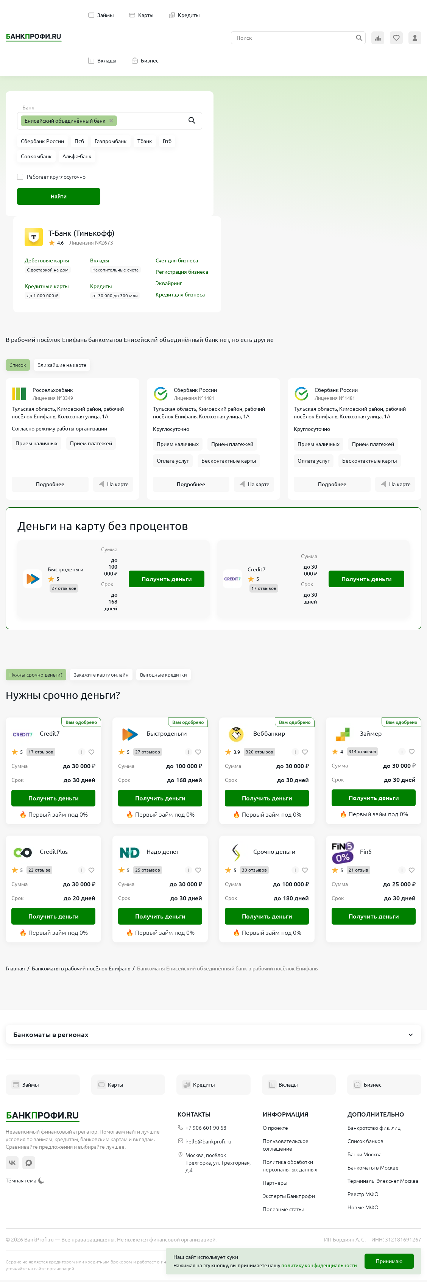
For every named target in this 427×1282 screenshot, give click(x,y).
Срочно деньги (274, 853)
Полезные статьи (283, 1212)
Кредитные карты (47, 286)
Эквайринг (169, 283)
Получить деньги (167, 581)
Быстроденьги (65, 572)
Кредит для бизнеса (180, 295)
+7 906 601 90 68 (202, 1130)
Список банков (365, 1143)
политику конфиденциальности (319, 1265)
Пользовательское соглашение (286, 1147)
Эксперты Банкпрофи (289, 1198)
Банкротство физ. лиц (374, 1130)
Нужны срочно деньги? (35, 677)
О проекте (275, 1130)
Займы (101, 15)
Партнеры (275, 1185)
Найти (59, 196)
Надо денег (162, 853)
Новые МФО (363, 1210)
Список (17, 365)
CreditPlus (54, 853)
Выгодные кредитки (163, 677)
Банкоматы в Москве (373, 1170)
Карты (141, 15)
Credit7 (257, 572)
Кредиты (184, 15)
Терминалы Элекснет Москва (383, 1183)
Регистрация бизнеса (182, 272)
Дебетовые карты (47, 260)
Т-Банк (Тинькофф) (81, 233)
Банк (28, 107)
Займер (371, 735)
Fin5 (366, 853)
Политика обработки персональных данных (290, 1168)
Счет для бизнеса (177, 260)
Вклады (102, 61)
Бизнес (145, 61)
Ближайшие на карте (61, 365)
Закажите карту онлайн (101, 677)
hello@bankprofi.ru (204, 1144)
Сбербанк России (195, 390)
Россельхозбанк (53, 390)
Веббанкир (269, 735)
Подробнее (50, 486)
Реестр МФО (363, 1196)
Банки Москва (365, 1157)
